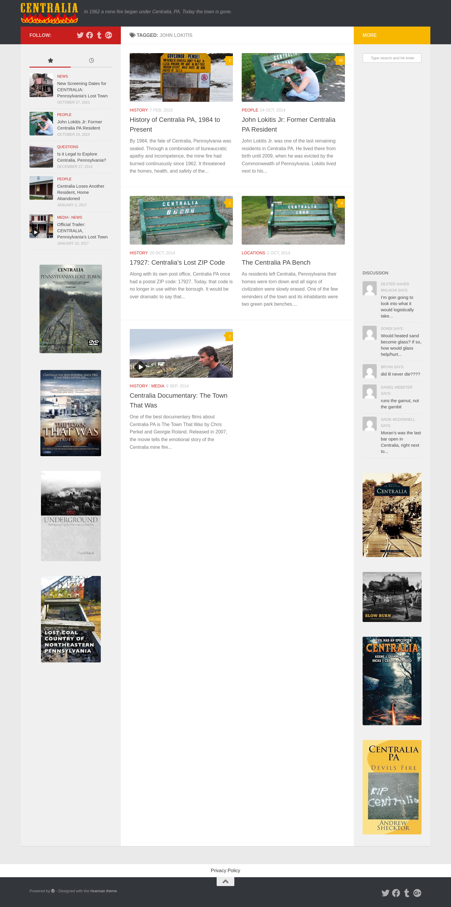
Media (157, 386)
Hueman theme (103, 891)
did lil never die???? (400, 373)
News (62, 76)
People (250, 110)
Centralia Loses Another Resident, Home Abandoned (80, 192)
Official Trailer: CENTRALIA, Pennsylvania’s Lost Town (82, 230)
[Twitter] (80, 35)
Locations (253, 253)
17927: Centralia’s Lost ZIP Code (177, 262)
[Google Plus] (108, 35)
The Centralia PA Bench (276, 262)
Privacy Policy (225, 870)
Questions (67, 147)
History (139, 110)
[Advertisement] (392, 166)
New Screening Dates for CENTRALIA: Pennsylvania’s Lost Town (82, 89)
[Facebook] (89, 35)
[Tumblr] (99, 35)
